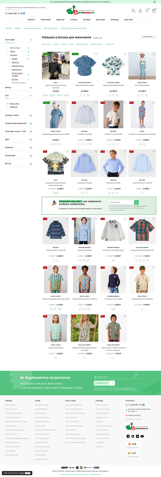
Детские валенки (41, 409)
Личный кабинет (102, 405)
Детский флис (10, 451)
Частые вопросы (102, 430)
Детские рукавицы (72, 434)
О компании (100, 442)
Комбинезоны (18, 66)
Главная (9, 28)
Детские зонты (71, 417)
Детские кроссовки (42, 417)
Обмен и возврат (102, 413)
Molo (71, 44)
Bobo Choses (46, 44)
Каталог (31, 20)
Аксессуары (15, 48)
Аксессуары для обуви (73, 409)
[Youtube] (142, 436)
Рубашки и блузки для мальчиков (74, 28)
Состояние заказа (102, 438)
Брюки (14, 59)
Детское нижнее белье (74, 426)
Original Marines (82, 44)
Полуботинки (40, 426)
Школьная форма (11, 455)
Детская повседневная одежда (17, 438)
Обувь (12, 51)
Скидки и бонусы (102, 417)
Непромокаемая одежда (14, 430)
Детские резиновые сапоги (45, 430)
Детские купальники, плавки (16, 422)
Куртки (15, 79)
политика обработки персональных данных (74, 474)
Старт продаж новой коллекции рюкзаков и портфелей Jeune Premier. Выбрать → (80, 2)
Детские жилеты (11, 409)
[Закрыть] (154, 1)
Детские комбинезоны (13, 413)
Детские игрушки (72, 422)
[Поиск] (133, 10)
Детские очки (70, 430)
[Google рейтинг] (133, 454)
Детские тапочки (41, 451)
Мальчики (46, 20)
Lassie (56, 44)
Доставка (100, 20)
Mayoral (64, 44)
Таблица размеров (103, 434)
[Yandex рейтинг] (133, 445)
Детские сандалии (42, 438)
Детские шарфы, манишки (75, 442)
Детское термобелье (13, 447)
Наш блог (128, 20)
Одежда (18, 28)
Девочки (60, 20)
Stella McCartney (97, 44)
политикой (136, 206)
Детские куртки (11, 426)
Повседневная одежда (33, 28)
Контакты (99, 447)
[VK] (137, 436)
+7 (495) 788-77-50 (13, 13)
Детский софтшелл (12, 442)
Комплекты (17, 70)
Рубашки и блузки (52, 28)
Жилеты (15, 62)
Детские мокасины (42, 422)
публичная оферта (95, 474)
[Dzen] (133, 436)
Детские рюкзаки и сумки (75, 438)
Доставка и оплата (103, 409)
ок (28, 473)
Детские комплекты (12, 417)
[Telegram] (24, 13)
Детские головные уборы (75, 413)
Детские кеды (40, 413)
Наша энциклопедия (103, 426)
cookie (21, 473)
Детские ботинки (41, 405)
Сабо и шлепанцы (42, 434)
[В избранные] (67, 54)
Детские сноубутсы (42, 447)
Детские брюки (11, 405)
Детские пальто (11, 434)
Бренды (86, 20)
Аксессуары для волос (73, 405)
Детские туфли (40, 455)
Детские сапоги (41, 442)
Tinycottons (110, 44)
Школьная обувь (41, 459)
